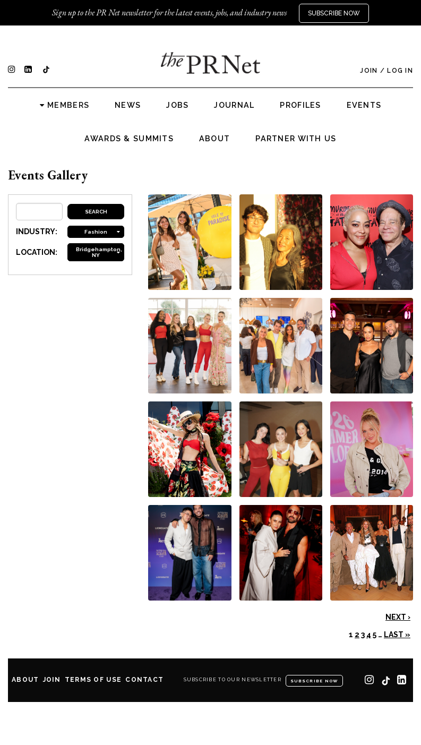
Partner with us (295, 138)
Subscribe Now (334, 13)
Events (364, 105)
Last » (397, 634)
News (128, 105)
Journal (234, 105)
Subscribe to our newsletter (233, 679)
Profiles (300, 105)
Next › (397, 617)
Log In (400, 70)
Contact (144, 679)
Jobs (177, 105)
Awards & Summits (128, 138)
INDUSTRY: (36, 231)
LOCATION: (36, 252)
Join (368, 70)
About (214, 138)
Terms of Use (93, 679)
